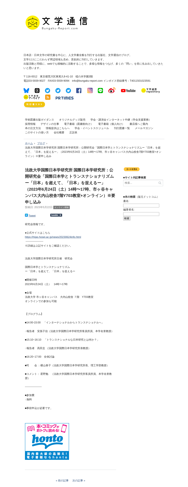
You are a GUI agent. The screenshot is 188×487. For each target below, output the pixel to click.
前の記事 (63, 480)
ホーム (29, 143)
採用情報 (30, 123)
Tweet (32, 215)
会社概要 (59, 132)
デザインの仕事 (50, 123)
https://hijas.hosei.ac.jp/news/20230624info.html (53, 237)
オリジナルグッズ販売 (72, 119)
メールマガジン (144, 128)
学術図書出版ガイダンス (39, 119)
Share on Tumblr (56, 215)
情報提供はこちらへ (58, 128)
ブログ (41, 143)
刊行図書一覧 (122, 128)
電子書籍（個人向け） (111, 123)
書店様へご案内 (139, 123)
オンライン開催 (61, 207)
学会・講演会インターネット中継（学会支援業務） (120, 119)
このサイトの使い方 (37, 132)
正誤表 (73, 132)
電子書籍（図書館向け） (78, 123)
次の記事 (77, 480)
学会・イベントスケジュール (92, 128)
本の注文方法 (33, 128)
